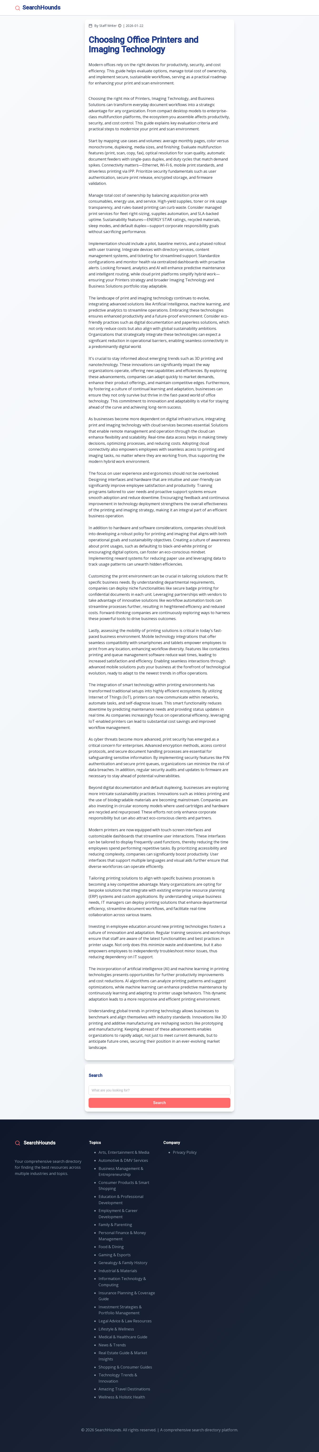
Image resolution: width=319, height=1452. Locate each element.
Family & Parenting (115, 1224)
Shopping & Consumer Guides (125, 1367)
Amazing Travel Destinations (124, 1389)
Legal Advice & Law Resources (125, 1321)
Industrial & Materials (118, 1270)
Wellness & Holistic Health (122, 1397)
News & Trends (112, 1345)
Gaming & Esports (115, 1254)
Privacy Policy (185, 1152)
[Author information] (120, 26)
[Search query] (159, 1090)
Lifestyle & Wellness (116, 1329)
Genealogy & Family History (123, 1262)
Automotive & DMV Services (123, 1160)
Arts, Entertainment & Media (124, 1152)
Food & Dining (111, 1246)
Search (159, 1103)
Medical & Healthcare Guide (123, 1337)
